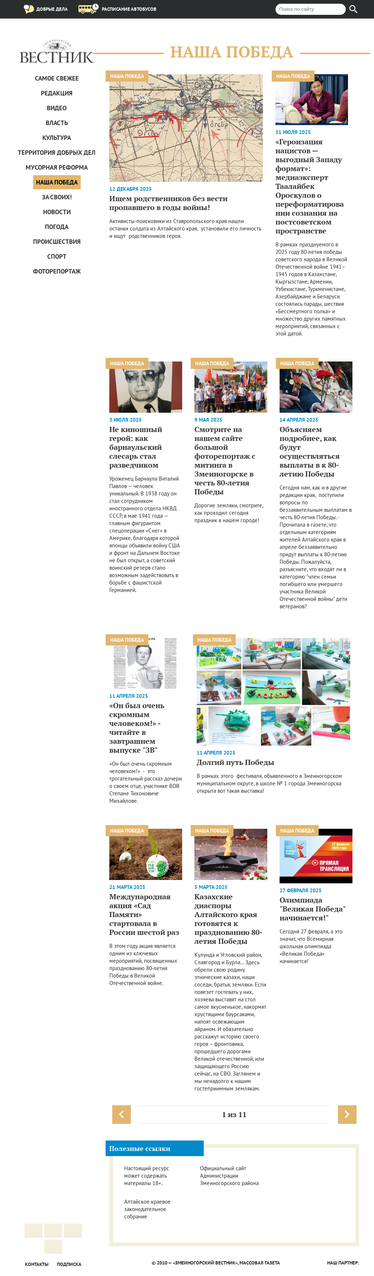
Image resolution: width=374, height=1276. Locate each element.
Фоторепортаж (57, 271)
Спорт (57, 256)
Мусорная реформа (57, 167)
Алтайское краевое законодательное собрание (147, 1209)
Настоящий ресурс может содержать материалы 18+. (146, 1176)
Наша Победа (57, 182)
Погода (56, 227)
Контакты (36, 1264)
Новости (57, 212)
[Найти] (353, 9)
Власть (57, 123)
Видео (57, 108)
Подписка (69, 1264)
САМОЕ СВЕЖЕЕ (57, 78)
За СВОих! (57, 197)
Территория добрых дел (57, 152)
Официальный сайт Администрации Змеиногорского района (229, 1176)
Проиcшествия (57, 242)
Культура (56, 138)
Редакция (56, 93)
